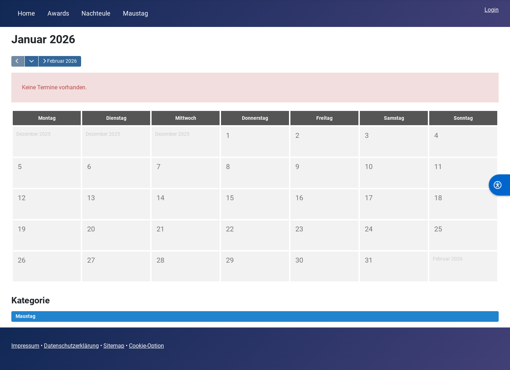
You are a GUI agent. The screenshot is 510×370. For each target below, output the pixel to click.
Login (491, 9)
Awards (58, 13)
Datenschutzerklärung (71, 345)
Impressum (25, 345)
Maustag (135, 13)
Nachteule (95, 13)
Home (26, 13)
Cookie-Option (146, 345)
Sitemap (113, 345)
